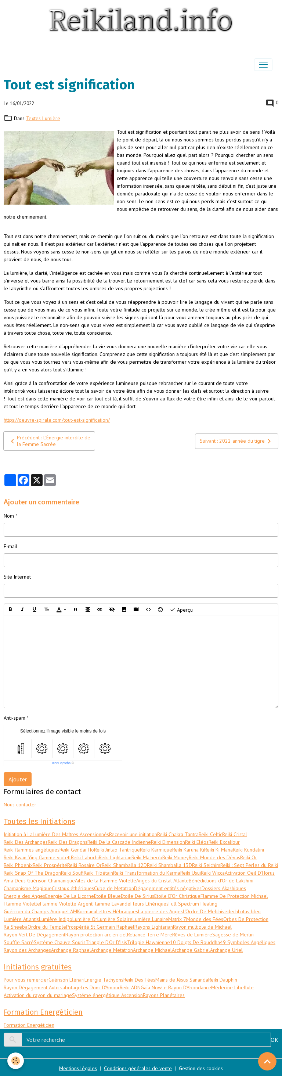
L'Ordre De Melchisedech (210, 911)
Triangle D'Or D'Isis (106, 942)
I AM (72, 911)
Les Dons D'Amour (100, 987)
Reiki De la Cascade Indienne (119, 842)
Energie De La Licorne (69, 896)
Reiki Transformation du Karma (146, 873)
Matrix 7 (177, 919)
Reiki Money (175, 857)
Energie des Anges (24, 896)
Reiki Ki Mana (218, 849)
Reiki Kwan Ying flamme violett (37, 857)
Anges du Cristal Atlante (162, 880)
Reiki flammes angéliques (31, 849)
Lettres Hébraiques (117, 911)
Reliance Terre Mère (149, 934)
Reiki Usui (190, 873)
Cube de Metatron (114, 888)
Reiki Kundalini (248, 849)
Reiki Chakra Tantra (178, 834)
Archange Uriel (226, 950)
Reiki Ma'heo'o (146, 857)
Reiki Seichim (206, 865)
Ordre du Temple (47, 927)
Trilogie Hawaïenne (148, 942)
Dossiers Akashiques (224, 888)
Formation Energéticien (29, 1025)
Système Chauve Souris (60, 942)
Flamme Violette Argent (66, 903)
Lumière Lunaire (150, 919)
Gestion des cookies (201, 1068)
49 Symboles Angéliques (247, 942)
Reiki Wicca (213, 873)
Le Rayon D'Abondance (186, 987)
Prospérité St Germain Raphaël (100, 927)
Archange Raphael (71, 950)
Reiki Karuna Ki (188, 849)
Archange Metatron (112, 950)
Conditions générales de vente (138, 1068)
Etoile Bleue (107, 896)
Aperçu (181, 609)
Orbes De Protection (245, 919)
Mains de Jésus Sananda (181, 979)
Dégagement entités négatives (168, 888)
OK (274, 1039)
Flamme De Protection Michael (234, 896)
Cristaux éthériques (73, 888)
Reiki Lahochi (85, 857)
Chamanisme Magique (28, 888)
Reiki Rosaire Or (84, 865)
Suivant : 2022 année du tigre (237, 441)
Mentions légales (78, 1068)
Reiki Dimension (168, 842)
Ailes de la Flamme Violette (105, 880)
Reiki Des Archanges (26, 842)
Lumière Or (84, 919)
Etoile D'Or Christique (177, 896)
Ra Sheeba (16, 927)
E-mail (10, 546)
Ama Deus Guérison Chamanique (39, 880)
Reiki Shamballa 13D (169, 865)
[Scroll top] (267, 1061)
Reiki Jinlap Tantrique (117, 849)
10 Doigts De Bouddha (195, 942)
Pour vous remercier (26, 979)
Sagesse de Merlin (233, 934)
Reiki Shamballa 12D (124, 865)
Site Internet (17, 576)
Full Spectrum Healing (193, 903)
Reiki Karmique (156, 849)
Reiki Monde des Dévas (214, 857)
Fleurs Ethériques (149, 903)
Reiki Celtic (210, 834)
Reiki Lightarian (115, 857)
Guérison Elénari (66, 979)
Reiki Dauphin (222, 979)
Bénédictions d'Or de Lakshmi (221, 880)
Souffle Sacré (19, 942)
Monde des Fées (204, 919)
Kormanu (86, 911)
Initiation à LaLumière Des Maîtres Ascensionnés (56, 834)
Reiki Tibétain (98, 873)
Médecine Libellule (232, 987)
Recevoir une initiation (133, 834)
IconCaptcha (61, 763)
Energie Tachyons (103, 979)
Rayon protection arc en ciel (96, 934)
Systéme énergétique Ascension (107, 995)
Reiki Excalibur (224, 842)
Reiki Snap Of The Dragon (32, 873)
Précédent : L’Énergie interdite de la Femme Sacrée (49, 440)
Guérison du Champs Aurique (35, 911)
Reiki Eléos (197, 842)
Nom (9, 515)
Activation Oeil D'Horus (250, 873)
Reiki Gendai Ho (76, 849)
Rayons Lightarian (153, 927)
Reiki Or (248, 857)
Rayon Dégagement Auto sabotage (42, 987)
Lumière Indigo (55, 919)
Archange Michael (152, 950)
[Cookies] (15, 1060)
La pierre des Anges (160, 911)
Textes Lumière (43, 118)
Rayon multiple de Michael (202, 927)
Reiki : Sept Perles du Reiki (249, 865)
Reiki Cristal (234, 834)
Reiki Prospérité (50, 865)
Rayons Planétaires (164, 995)
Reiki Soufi (72, 873)
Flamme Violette (22, 903)
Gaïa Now (151, 987)
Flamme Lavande (111, 903)
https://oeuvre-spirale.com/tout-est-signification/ (57, 420)
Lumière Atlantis (21, 919)
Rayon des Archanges (27, 950)
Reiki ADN (130, 987)
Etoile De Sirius (137, 896)
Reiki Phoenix (18, 865)
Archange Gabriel (191, 950)
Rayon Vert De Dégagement (34, 934)
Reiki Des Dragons (67, 842)
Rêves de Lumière (192, 934)
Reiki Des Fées (139, 979)
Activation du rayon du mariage (38, 995)
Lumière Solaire (115, 919)
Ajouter (17, 779)
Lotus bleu (249, 911)
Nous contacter (20, 804)
